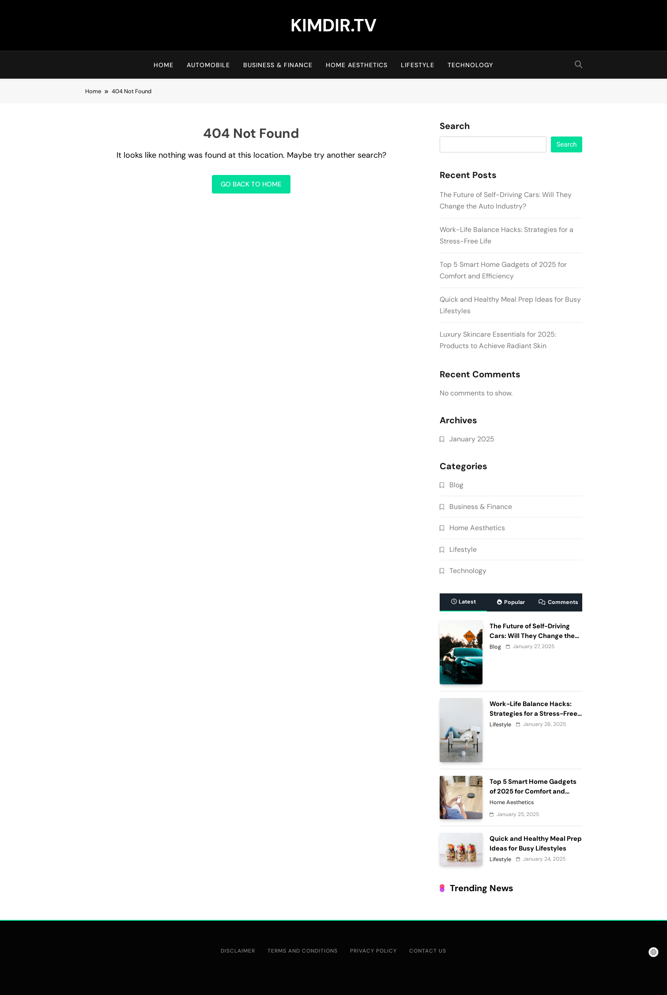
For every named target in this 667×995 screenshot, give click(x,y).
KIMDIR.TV (333, 25)
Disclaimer (238, 950)
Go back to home (251, 184)
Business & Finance (278, 65)
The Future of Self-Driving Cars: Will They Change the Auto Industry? (532, 636)
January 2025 (471, 439)
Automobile (208, 65)
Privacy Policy (373, 950)
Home (163, 65)
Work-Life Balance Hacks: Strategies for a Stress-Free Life (533, 713)
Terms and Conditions (303, 950)
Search (455, 126)
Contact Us (427, 950)
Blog (456, 485)
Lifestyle (417, 65)
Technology (470, 65)
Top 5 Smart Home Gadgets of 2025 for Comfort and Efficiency (533, 791)
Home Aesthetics (357, 65)
